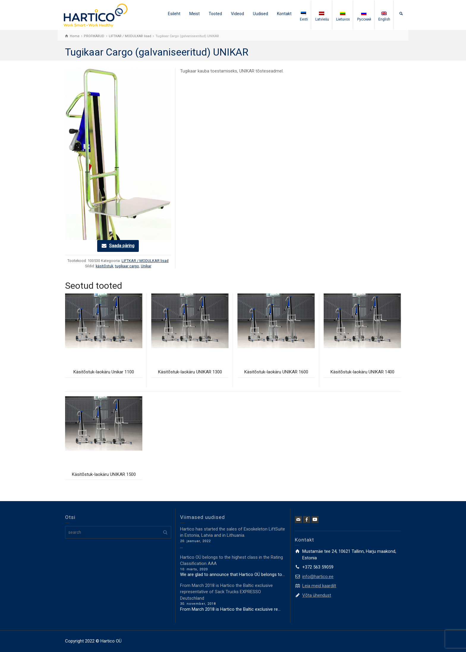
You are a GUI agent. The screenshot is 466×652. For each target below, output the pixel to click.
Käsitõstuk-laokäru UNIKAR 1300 (190, 372)
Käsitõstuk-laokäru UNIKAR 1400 (362, 372)
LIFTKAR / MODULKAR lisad (145, 260)
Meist (194, 13)
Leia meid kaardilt (319, 585)
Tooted (215, 13)
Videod (237, 13)
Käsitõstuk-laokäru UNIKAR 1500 (104, 474)
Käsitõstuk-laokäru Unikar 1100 (103, 372)
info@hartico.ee (317, 576)
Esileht (174, 13)
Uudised (260, 13)
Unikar (146, 266)
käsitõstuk (104, 266)
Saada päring (121, 245)
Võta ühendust (316, 595)
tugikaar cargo (127, 266)
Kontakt (284, 13)
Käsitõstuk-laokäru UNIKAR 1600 (276, 372)
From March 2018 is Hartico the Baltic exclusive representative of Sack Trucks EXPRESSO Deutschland (226, 592)
